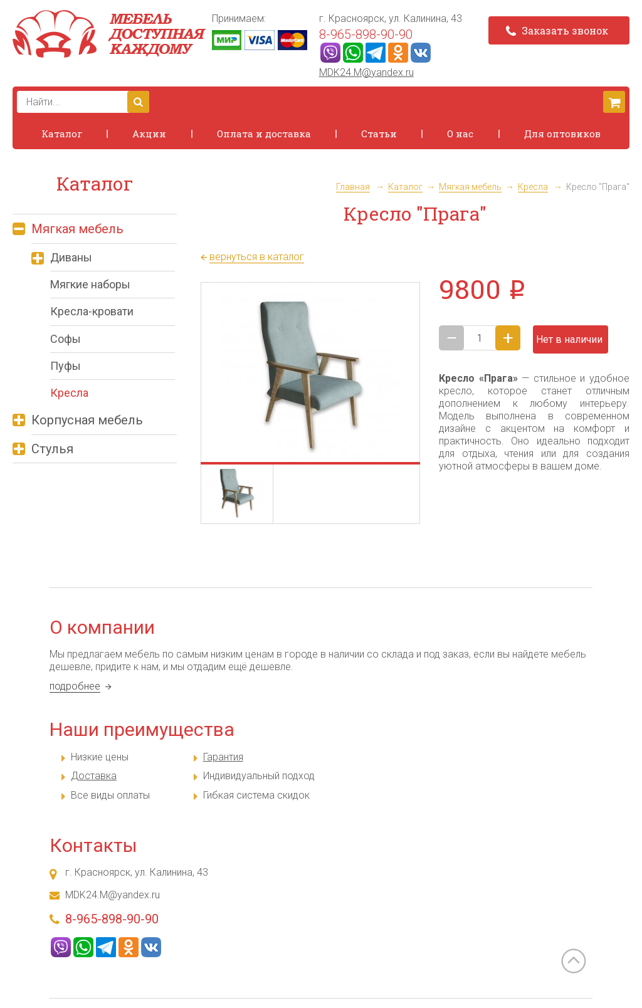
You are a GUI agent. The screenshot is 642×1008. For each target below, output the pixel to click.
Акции (149, 133)
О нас (460, 133)
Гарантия (223, 757)
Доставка (94, 776)
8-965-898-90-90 (366, 34)
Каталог (61, 133)
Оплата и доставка (264, 133)
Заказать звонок (557, 30)
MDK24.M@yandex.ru (366, 72)
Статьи (379, 133)
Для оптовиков (562, 133)
